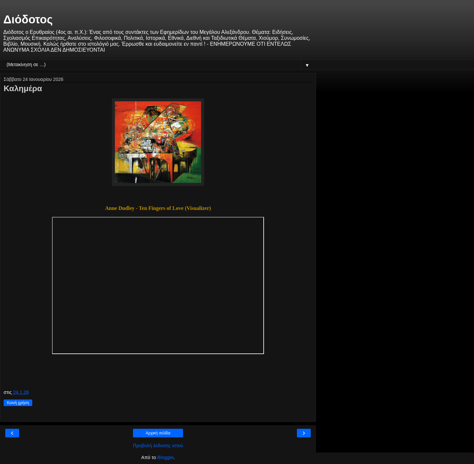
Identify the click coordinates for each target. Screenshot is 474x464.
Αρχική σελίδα (158, 433)
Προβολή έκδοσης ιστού (158, 445)
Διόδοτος (28, 19)
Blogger (165, 457)
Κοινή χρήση (18, 402)
